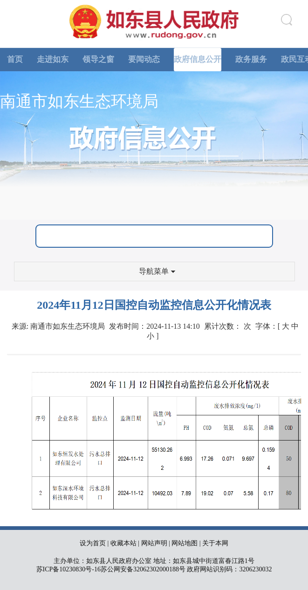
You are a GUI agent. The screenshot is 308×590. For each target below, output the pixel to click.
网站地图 (184, 543)
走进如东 (52, 59)
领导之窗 (98, 59)
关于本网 (215, 543)
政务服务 (251, 59)
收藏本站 (123, 543)
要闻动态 (144, 59)
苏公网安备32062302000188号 (143, 569)
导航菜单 (157, 271)
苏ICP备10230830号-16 (68, 569)
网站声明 (154, 543)
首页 (15, 59)
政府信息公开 (197, 59)
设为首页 (93, 543)
